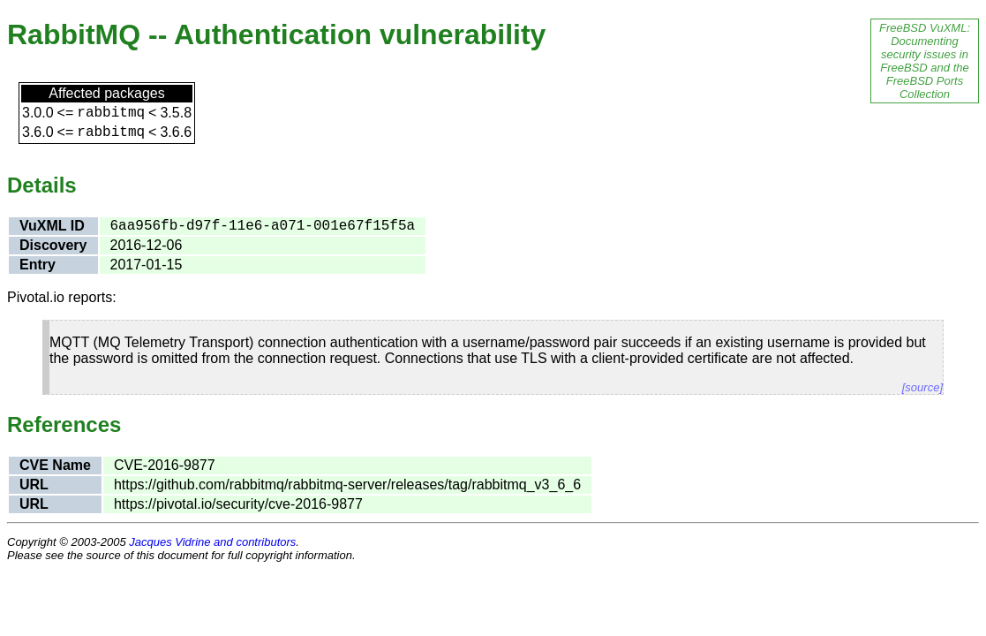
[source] (922, 387)
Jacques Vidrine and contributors (212, 542)
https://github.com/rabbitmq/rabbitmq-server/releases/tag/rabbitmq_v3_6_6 (347, 484)
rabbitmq (111, 113)
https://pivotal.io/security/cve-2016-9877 (238, 503)
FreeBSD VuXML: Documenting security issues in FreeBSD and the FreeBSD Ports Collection (924, 61)
